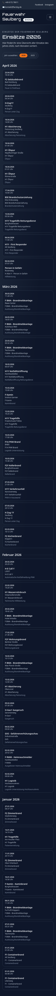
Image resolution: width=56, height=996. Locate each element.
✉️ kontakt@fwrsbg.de (12, 7)
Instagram (49, 5)
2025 (33, 55)
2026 (23, 55)
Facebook (39, 5)
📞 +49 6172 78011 (10, 2)
